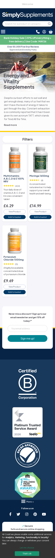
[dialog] (27, 544)
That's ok (27, 553)
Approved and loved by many (27, 48)
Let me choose (27, 547)
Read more (10, 124)
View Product (15, 211)
